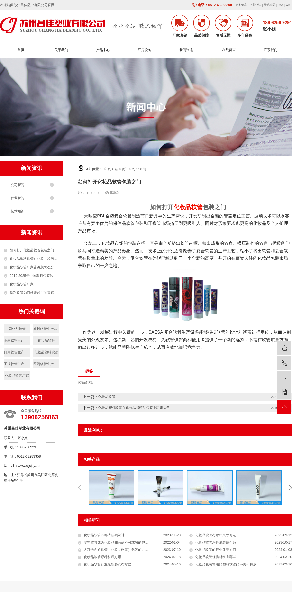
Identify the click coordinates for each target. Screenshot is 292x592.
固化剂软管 (17, 329)
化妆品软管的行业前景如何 (215, 550)
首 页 (107, 169)
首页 (21, 50)
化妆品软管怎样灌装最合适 (215, 542)
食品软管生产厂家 (17, 340)
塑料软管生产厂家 (46, 329)
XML (289, 5)
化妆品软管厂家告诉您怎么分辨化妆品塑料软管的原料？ (34, 267)
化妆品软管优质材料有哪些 (215, 557)
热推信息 (241, 5)
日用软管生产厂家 (17, 352)
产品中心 (104, 50)
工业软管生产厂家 (17, 364)
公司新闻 (17, 185)
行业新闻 (17, 198)
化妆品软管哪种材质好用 (102, 557)
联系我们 (270, 50)
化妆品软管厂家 (22, 284)
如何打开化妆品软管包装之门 (32, 250)
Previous (79, 487)
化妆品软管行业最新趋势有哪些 (107, 564)
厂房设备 (146, 50)
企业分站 (255, 5)
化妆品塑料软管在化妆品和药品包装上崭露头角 (34, 259)
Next (290, 487)
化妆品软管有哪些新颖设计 (104, 535)
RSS (281, 5)
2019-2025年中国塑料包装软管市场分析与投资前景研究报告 (34, 276)
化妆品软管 (46, 340)
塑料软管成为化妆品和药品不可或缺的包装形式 (119, 542)
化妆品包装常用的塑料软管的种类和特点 (225, 564)
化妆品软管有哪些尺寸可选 (215, 535)
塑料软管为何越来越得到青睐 (32, 293)
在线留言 (229, 50)
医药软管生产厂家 (46, 364)
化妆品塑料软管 (46, 352)
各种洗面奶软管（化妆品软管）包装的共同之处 (119, 550)
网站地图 (269, 5)
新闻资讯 (187, 50)
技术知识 (17, 211)
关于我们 (63, 50)
